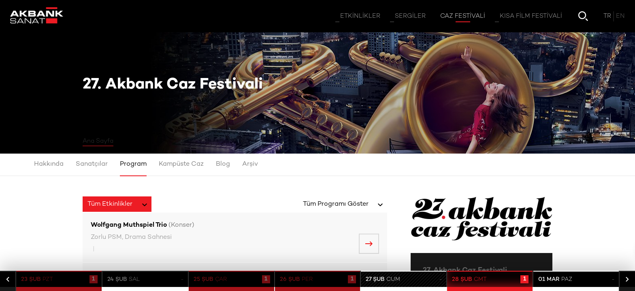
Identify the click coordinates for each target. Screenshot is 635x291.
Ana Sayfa (98, 141)
